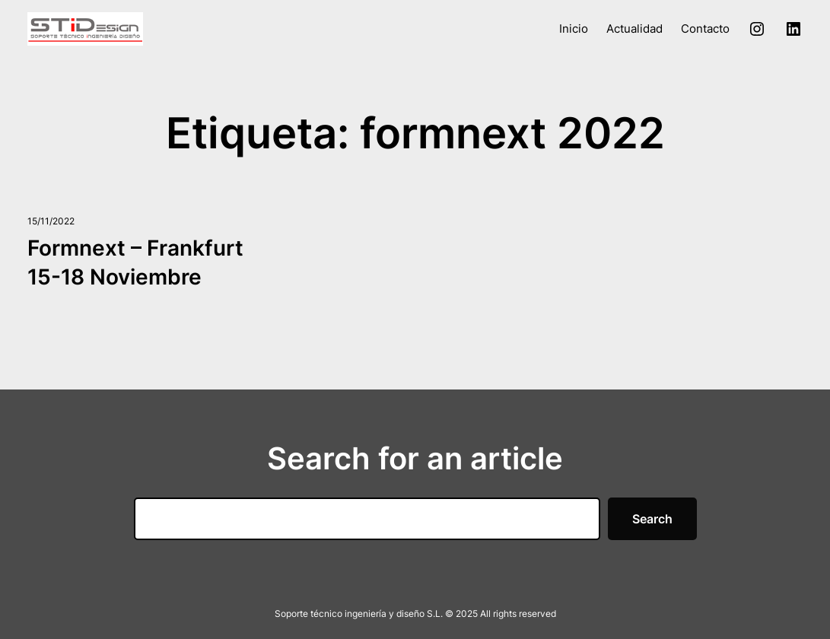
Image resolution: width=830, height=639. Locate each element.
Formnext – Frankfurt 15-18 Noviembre (135, 262)
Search (652, 518)
